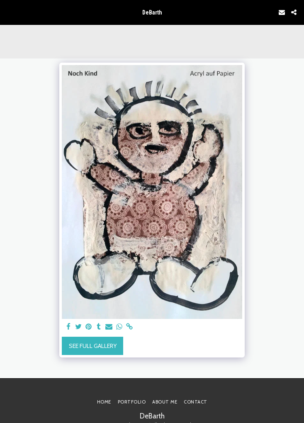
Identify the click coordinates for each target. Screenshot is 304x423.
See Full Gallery (93, 346)
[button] (9, 12)
